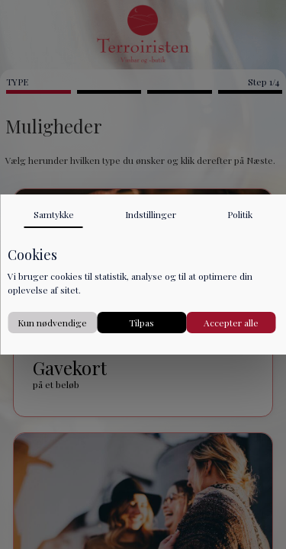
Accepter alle (231, 322)
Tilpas (141, 322)
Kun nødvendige (52, 322)
